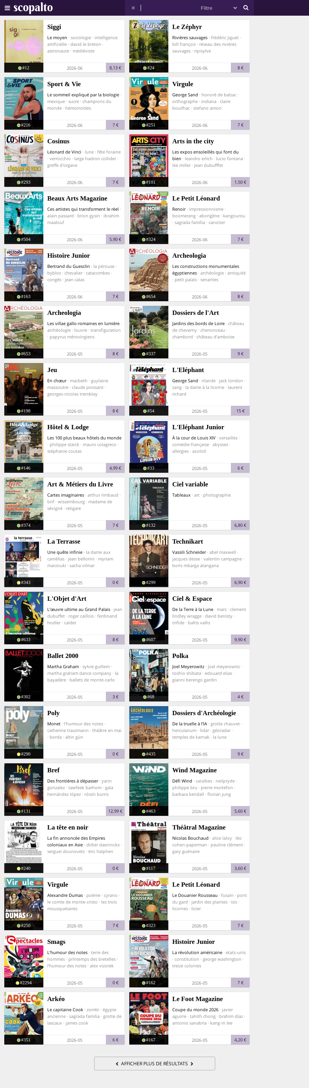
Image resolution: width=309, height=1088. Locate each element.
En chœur (56, 380)
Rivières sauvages (189, 37)
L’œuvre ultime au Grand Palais (78, 609)
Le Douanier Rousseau (195, 895)
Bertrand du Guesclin (68, 266)
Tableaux (181, 495)
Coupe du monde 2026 (195, 1009)
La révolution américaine (197, 952)
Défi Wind (182, 781)
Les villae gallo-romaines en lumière (83, 323)
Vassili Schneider (189, 552)
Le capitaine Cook (65, 1009)
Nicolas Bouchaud (190, 838)
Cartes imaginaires (65, 495)
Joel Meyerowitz (188, 666)
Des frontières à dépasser (72, 781)
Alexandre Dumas (65, 895)
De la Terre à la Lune (192, 609)
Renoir (179, 209)
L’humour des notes (67, 952)
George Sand (185, 95)
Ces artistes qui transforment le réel (83, 209)
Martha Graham (63, 666)
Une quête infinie (64, 552)
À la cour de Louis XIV (194, 438)
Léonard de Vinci (64, 152)
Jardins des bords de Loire (198, 323)
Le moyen (57, 37)
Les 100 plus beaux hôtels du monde (84, 438)
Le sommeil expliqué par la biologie (83, 95)
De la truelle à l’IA (189, 724)
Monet (54, 724)
